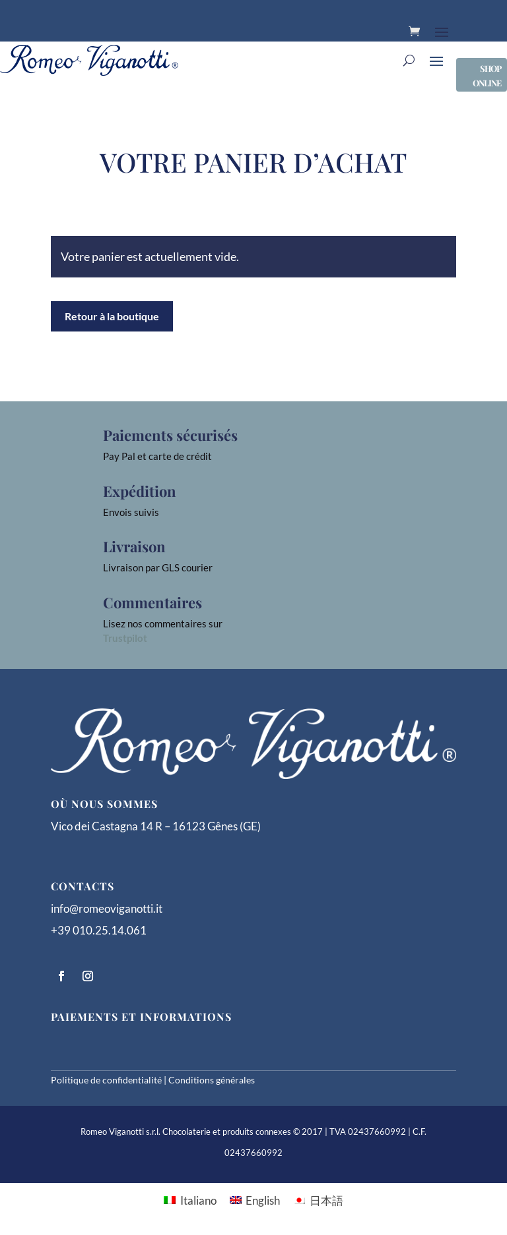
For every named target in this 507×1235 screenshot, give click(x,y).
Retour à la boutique (112, 316)
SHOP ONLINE (487, 75)
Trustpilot (125, 638)
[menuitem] (190, 1199)
